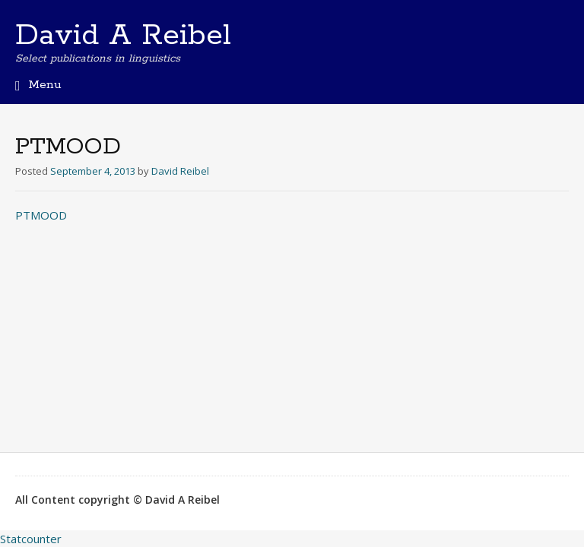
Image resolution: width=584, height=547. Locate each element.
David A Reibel (123, 36)
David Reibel (180, 171)
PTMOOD (41, 215)
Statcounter (31, 538)
